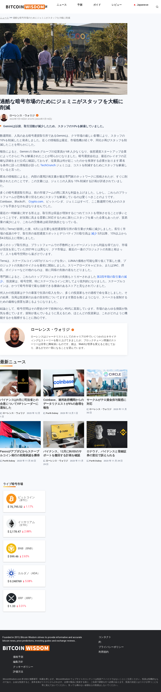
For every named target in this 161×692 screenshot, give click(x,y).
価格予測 (18, 656)
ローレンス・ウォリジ (50, 329)
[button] (157, 7)
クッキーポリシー (23, 666)
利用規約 (104, 651)
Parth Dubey (52, 413)
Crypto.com (36, 201)
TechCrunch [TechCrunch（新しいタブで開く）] (48, 165)
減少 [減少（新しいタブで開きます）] (94, 233)
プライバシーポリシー (111, 646)
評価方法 (18, 671)
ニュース (62, 4)
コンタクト (105, 637)
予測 (79, 4)
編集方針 (18, 661)
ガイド (97, 4)
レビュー (117, 4)
